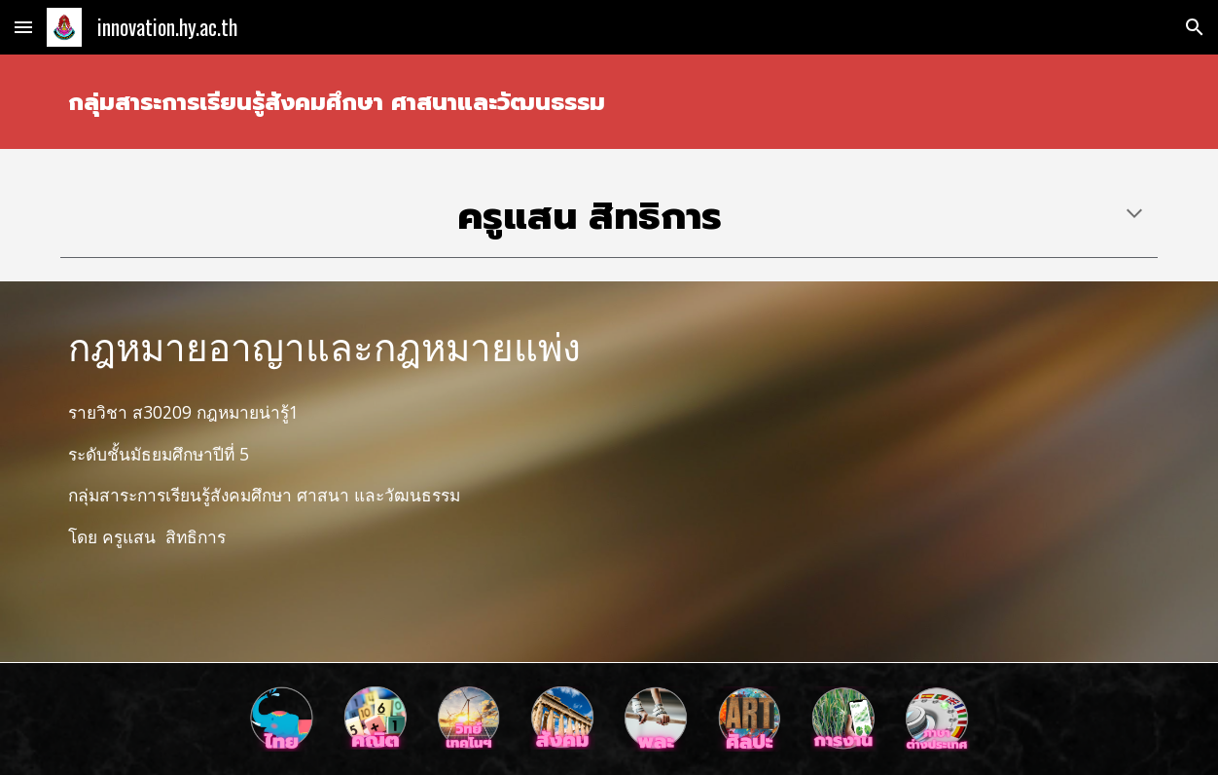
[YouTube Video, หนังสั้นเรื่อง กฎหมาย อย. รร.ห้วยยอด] (890, 472)
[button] (23, 27)
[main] (608, 102)
